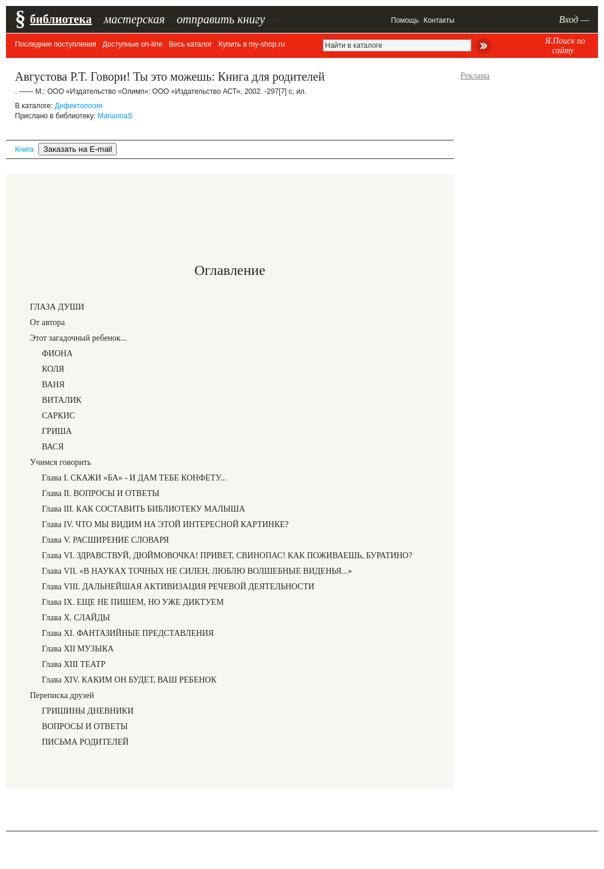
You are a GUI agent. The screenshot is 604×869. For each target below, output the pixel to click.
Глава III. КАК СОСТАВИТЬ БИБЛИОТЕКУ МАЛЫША (143, 508)
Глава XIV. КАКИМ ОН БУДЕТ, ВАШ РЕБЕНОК (129, 679)
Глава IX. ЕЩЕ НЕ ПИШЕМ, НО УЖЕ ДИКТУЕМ (133, 602)
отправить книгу (220, 19)
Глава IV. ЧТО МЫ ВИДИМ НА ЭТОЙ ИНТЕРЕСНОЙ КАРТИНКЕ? (165, 524)
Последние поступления (55, 44)
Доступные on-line (132, 44)
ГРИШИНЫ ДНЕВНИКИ (87, 710)
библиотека (60, 19)
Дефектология (79, 106)
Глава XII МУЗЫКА (78, 648)
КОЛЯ (53, 369)
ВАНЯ (53, 384)
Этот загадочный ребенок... (78, 337)
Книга (24, 149)
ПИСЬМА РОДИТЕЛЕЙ (85, 742)
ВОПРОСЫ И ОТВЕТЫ (85, 726)
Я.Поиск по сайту (565, 45)
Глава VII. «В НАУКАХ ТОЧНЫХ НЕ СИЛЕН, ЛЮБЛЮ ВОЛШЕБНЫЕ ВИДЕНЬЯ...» (197, 571)
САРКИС (58, 415)
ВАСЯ (53, 446)
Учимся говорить (60, 462)
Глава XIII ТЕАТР (73, 664)
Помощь (405, 20)
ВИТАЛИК (61, 400)
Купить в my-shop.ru (251, 44)
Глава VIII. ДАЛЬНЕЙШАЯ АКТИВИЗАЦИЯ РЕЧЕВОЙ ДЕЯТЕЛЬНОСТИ (178, 586)
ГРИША (57, 431)
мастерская (133, 19)
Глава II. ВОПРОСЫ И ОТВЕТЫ (100, 493)
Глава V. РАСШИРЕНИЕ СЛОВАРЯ (105, 540)
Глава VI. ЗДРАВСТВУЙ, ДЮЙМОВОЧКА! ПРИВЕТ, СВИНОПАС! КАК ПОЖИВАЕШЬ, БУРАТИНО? (227, 555)
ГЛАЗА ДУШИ (57, 306)
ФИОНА (57, 353)
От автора (47, 322)
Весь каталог (190, 44)
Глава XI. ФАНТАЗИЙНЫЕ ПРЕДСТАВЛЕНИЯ (128, 633)
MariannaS (114, 116)
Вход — (574, 19)
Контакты (438, 20)
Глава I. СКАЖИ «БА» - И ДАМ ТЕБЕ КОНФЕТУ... (134, 477)
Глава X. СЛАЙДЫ (76, 617)
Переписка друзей (62, 695)
